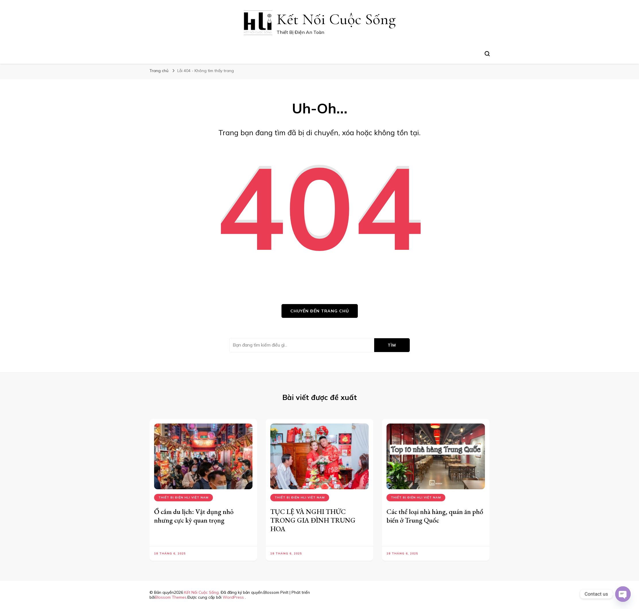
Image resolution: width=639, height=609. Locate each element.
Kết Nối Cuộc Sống (336, 19)
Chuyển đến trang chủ (319, 311)
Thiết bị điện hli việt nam (183, 497)
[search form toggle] (487, 53)
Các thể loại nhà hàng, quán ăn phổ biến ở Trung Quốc (434, 516)
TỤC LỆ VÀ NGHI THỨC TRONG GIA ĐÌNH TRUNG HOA (313, 520)
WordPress (233, 597)
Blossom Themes (171, 597)
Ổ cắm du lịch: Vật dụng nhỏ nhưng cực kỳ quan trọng (194, 516)
